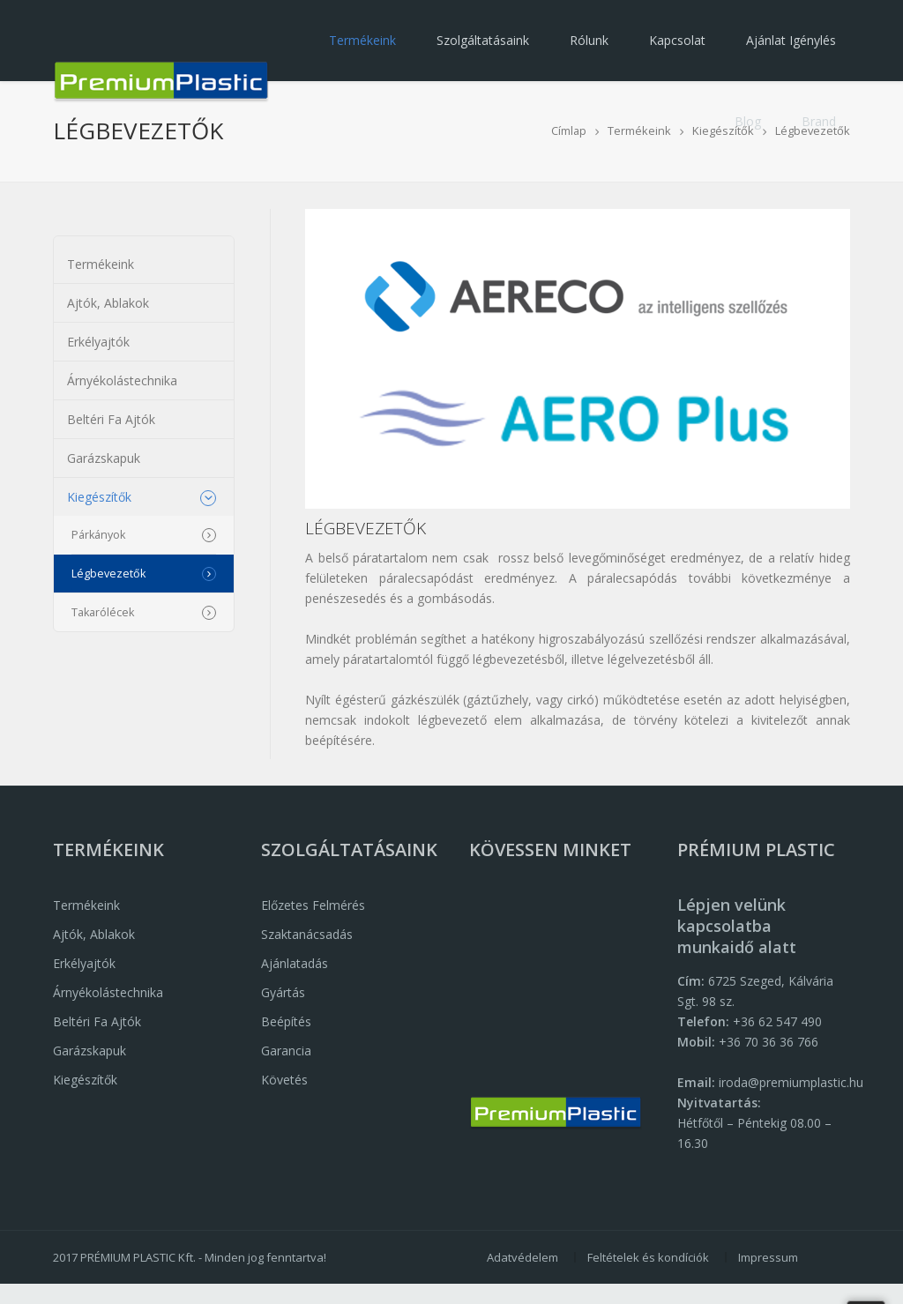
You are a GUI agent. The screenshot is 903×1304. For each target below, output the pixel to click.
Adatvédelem (522, 1257)
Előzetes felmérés (313, 905)
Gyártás (283, 992)
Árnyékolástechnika (122, 380)
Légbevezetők (108, 573)
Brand (819, 121)
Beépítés (286, 1021)
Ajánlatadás (294, 963)
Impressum (768, 1257)
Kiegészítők (99, 496)
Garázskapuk (103, 458)
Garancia (286, 1050)
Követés (284, 1079)
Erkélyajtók (98, 341)
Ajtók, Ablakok (108, 302)
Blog (748, 121)
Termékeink (362, 40)
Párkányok (98, 534)
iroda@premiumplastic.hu (791, 1082)
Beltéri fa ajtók (111, 419)
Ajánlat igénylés (791, 40)
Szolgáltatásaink (483, 40)
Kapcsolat (677, 40)
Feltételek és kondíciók (648, 1257)
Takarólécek (102, 612)
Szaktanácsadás (307, 934)
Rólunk (589, 40)
